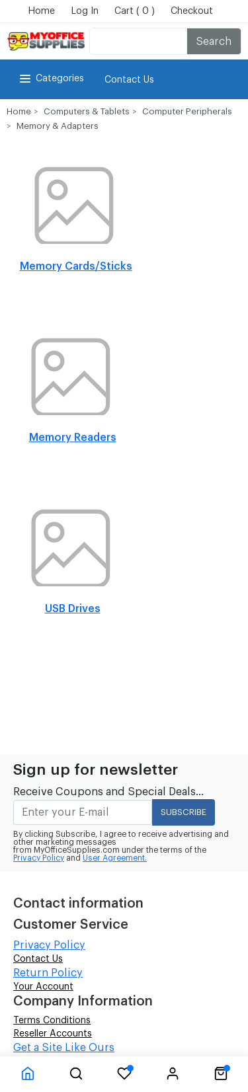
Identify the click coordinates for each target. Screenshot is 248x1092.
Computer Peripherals (187, 111)
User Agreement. (115, 858)
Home (41, 11)
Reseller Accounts (52, 1033)
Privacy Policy (38, 858)
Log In (85, 11)
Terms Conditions (52, 1020)
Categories (50, 78)
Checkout (192, 11)
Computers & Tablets (87, 111)
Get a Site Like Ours (63, 1047)
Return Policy (48, 973)
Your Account (43, 987)
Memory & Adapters (58, 126)
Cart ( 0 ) (134, 11)
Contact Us (129, 80)
